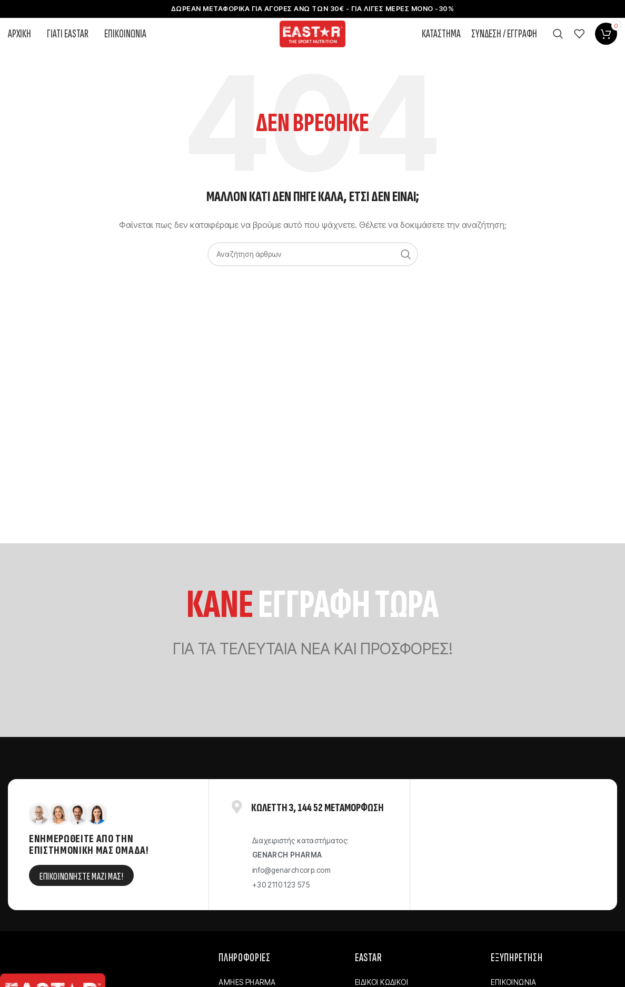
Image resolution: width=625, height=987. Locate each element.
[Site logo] (313, 49)
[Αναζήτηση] (558, 49)
